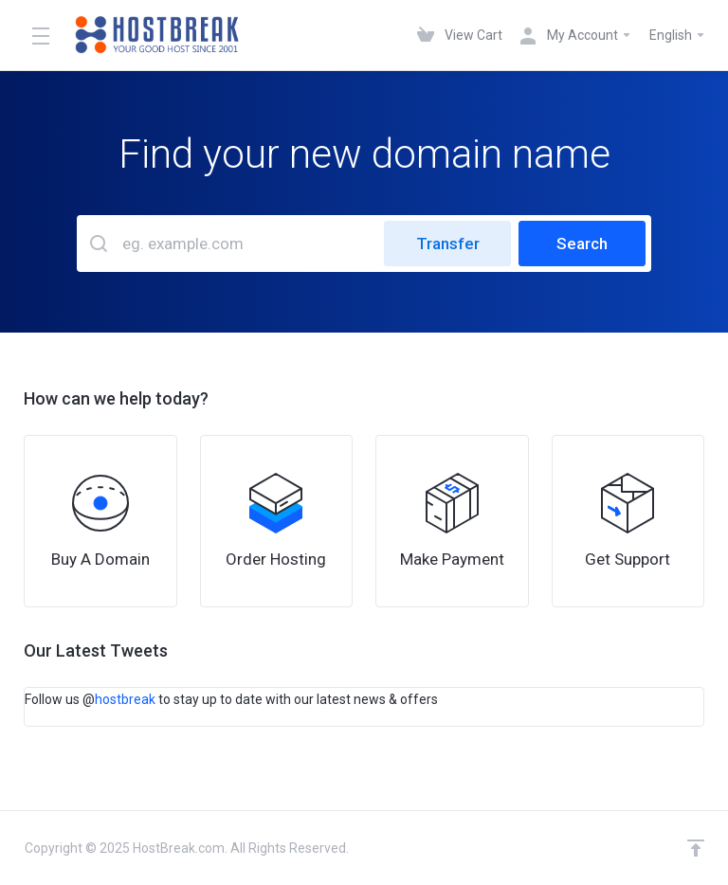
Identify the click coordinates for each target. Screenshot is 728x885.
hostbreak (125, 699)
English (677, 35)
